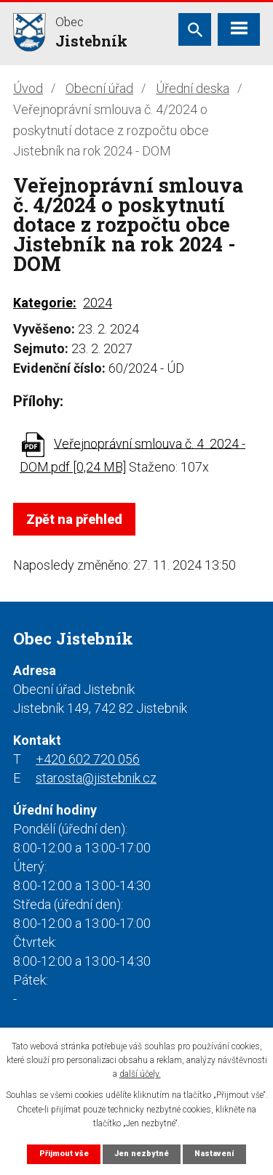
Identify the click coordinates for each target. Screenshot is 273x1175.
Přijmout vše (64, 1153)
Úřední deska (192, 88)
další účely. (140, 1074)
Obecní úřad (99, 88)
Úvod (28, 88)
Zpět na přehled (74, 519)
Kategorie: (44, 302)
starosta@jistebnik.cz (96, 778)
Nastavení (214, 1153)
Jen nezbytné (141, 1153)
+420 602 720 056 (88, 759)
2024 (97, 302)
